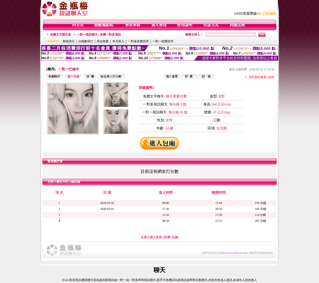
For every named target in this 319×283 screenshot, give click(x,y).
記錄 (175, 237)
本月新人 (118, 41)
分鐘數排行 (85, 41)
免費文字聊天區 (60, 34)
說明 (271, 77)
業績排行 (69, 41)
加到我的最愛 (257, 77)
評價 (167, 237)
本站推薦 (103, 41)
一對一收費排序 (163, 41)
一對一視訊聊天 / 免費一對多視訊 (99, 34)
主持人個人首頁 (151, 237)
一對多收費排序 (138, 41)
